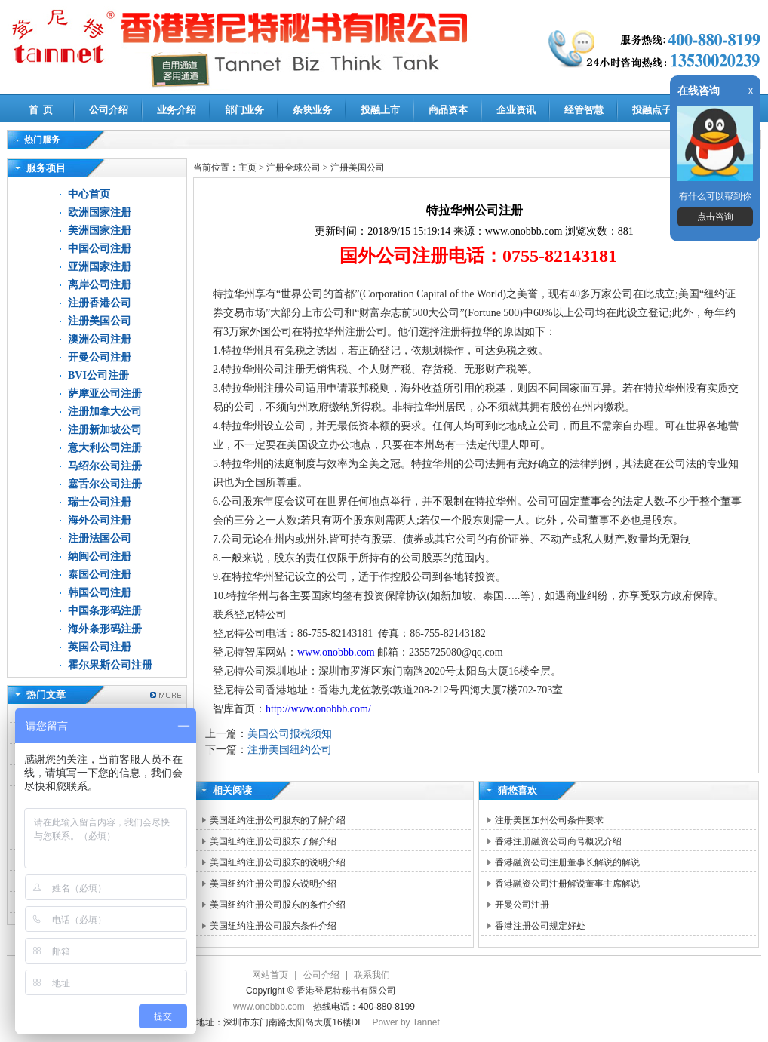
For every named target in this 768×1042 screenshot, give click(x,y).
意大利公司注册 (105, 447)
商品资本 (448, 109)
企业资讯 (516, 109)
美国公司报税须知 (289, 733)
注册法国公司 (99, 538)
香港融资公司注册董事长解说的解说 (567, 862)
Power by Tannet (406, 1022)
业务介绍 (176, 109)
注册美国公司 (99, 321)
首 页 (41, 109)
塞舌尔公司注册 (105, 484)
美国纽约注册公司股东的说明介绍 (278, 862)
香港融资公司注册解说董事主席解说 (567, 883)
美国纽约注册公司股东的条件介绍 (278, 904)
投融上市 (380, 109)
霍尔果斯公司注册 (110, 665)
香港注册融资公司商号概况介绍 (558, 841)
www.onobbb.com (336, 652)
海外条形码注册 (105, 629)
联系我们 (372, 975)
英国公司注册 (99, 647)
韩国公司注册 (99, 592)
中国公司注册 (99, 248)
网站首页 (270, 975)
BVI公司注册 (98, 375)
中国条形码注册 (105, 610)
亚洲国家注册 (99, 266)
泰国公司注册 (99, 574)
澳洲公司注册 (99, 339)
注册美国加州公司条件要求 (549, 820)
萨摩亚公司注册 (105, 393)
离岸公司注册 (99, 284)
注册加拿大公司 (105, 411)
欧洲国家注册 (99, 212)
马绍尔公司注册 (105, 466)
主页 (247, 167)
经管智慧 (584, 109)
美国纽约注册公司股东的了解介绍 (278, 820)
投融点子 (651, 109)
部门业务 (244, 109)
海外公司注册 (99, 520)
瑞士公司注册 (99, 502)
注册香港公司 (99, 303)
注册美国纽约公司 (289, 749)
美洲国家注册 (99, 230)
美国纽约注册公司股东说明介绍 (273, 883)
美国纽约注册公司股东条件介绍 (273, 926)
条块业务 (312, 109)
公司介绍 (108, 109)
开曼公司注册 (99, 357)
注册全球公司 (294, 167)
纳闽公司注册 (99, 556)
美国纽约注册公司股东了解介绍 (273, 841)
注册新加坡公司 (105, 429)
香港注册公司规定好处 (540, 926)
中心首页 (89, 194)
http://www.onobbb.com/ (318, 709)
